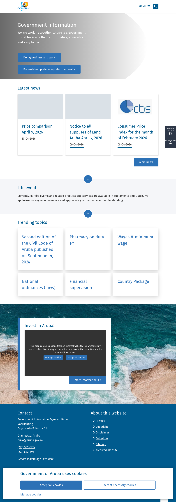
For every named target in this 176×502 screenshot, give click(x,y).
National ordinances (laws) (38, 284)
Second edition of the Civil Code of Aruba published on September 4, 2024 (39, 250)
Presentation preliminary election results (49, 69)
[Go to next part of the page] (88, 179)
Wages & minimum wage (135, 240)
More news (146, 162)
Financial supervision (81, 284)
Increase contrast (170, 131)
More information (88, 380)
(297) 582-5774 (26, 447)
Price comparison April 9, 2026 (37, 129)
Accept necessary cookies (120, 485)
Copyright (102, 426)
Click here (47, 459)
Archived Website (107, 450)
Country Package (133, 281)
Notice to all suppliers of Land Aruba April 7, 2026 (86, 132)
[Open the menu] (144, 6)
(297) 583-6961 (26, 452)
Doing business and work (39, 57)
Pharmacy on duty (87, 240)
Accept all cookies (51, 485)
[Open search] (155, 6)
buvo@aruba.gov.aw (30, 440)
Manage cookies (31, 494)
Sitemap (101, 444)
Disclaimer (102, 432)
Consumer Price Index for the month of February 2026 (135, 132)
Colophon (102, 438)
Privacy (100, 421)
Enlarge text (170, 142)
